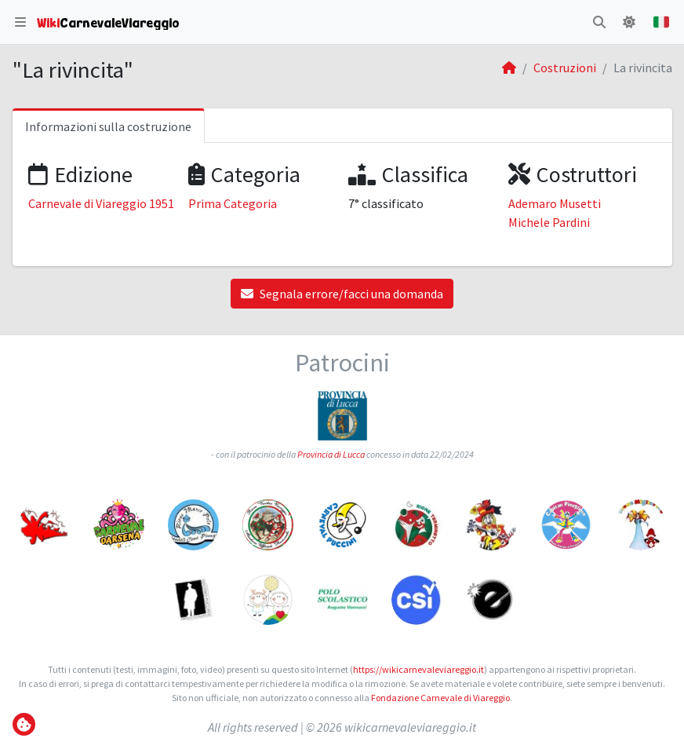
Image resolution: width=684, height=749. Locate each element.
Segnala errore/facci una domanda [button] (342, 293)
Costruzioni (564, 67)
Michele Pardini (549, 222)
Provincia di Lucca (331, 454)
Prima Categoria (232, 203)
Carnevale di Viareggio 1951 (101, 203)
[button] (20, 22)
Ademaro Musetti (554, 203)
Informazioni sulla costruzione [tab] (108, 126)
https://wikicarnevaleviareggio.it (418, 669)
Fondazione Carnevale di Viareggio (440, 697)
